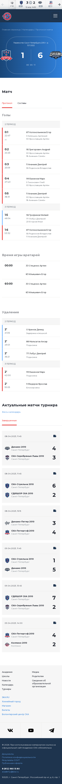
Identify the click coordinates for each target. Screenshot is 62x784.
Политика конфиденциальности (19, 757)
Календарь (28, 29)
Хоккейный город (11, 701)
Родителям (38, 676)
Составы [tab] (22, 103)
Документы (8, 754)
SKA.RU (5, 697)
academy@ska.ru (10, 771)
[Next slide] (55, 4)
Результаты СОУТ (11, 760)
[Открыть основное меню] (55, 15)
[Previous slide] (6, 4)
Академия (7, 672)
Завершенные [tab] (9, 420)
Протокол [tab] (7, 103)
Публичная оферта (12, 763)
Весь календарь (11, 412)
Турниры (6, 689)
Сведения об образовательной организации (41, 683)
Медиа (35, 672)
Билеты (6, 710)
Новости (6, 680)
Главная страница (11, 29)
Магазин (6, 706)
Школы (5, 676)
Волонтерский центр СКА (15, 714)
